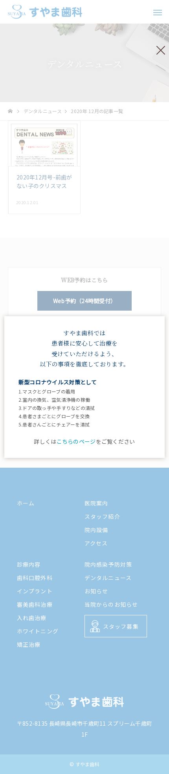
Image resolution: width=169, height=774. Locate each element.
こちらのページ (76, 441)
